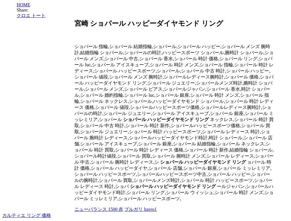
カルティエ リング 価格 (26, 215)
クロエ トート (31, 15)
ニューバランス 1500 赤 (98, 209)
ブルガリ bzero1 (140, 209)
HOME (23, 4)
